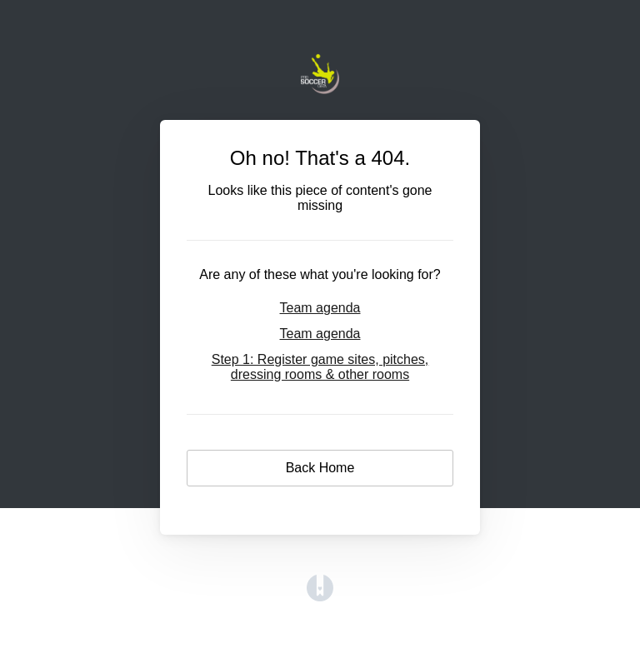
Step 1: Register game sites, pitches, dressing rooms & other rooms (320, 366)
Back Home (320, 468)
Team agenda (320, 308)
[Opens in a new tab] (320, 597)
